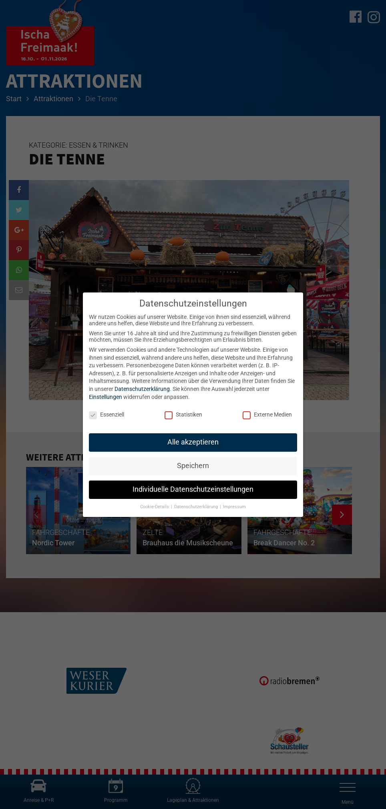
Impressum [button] (234, 506)
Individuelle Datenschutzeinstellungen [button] (193, 489)
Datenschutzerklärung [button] (196, 506)
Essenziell (106, 414)
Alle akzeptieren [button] (193, 442)
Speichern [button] (193, 466)
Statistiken (183, 414)
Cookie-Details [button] (155, 506)
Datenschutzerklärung (142, 389)
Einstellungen (105, 397)
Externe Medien (267, 414)
